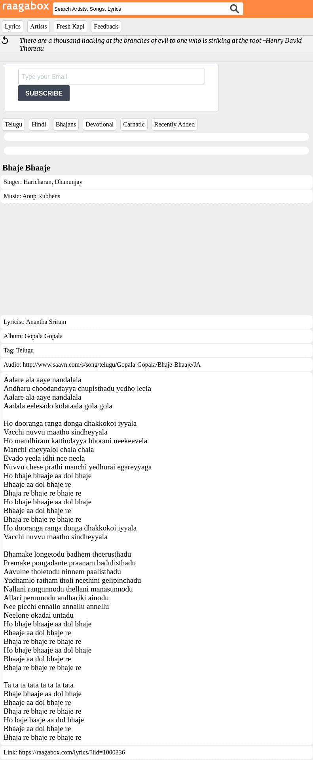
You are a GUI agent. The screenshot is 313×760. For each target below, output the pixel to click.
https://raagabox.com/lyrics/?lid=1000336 (72, 752)
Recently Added (174, 124)
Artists (38, 26)
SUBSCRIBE (44, 93)
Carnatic (133, 124)
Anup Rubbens (42, 196)
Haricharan (37, 181)
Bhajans (66, 124)
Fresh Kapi (71, 26)
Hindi (39, 124)
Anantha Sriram (46, 321)
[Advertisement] (156, 259)
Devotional (99, 124)
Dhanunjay (67, 181)
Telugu (13, 124)
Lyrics (13, 26)
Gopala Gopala (44, 336)
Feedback (106, 26)
